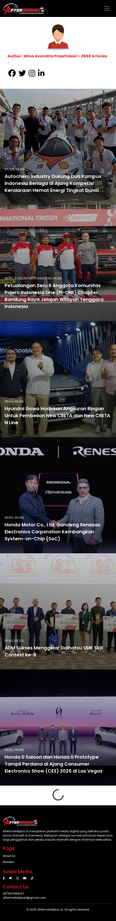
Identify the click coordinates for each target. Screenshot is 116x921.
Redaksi (8, 862)
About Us (9, 856)
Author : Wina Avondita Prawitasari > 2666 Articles (57, 56)
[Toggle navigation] (107, 8)
